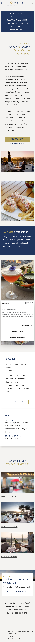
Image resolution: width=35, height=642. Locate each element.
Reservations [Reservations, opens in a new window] (17, 402)
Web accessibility (14, 639)
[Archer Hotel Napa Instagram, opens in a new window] (12, 613)
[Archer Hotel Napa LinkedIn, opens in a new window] (25, 613)
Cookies (11, 641)
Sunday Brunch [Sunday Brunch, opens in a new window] (17, 143)
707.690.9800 (20, 609)
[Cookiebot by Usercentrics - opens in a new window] (25, 303)
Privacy (11, 636)
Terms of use (12, 634)
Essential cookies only (17, 337)
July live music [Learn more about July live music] (9, 556)
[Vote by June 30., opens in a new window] (16, 30)
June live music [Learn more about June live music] (9, 526)
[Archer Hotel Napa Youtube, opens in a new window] (16, 613)
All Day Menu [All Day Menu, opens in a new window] (17, 139)
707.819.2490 (11, 371)
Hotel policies (13, 629)
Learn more (25, 318)
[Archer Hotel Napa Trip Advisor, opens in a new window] (21, 613)
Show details (25, 325)
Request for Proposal (18, 592)
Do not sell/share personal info (20, 631)
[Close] (31, 13)
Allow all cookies (17, 331)
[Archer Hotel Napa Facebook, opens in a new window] (8, 613)
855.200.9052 (23, 607)
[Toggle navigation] (32, 3)
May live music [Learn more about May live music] (9, 496)
